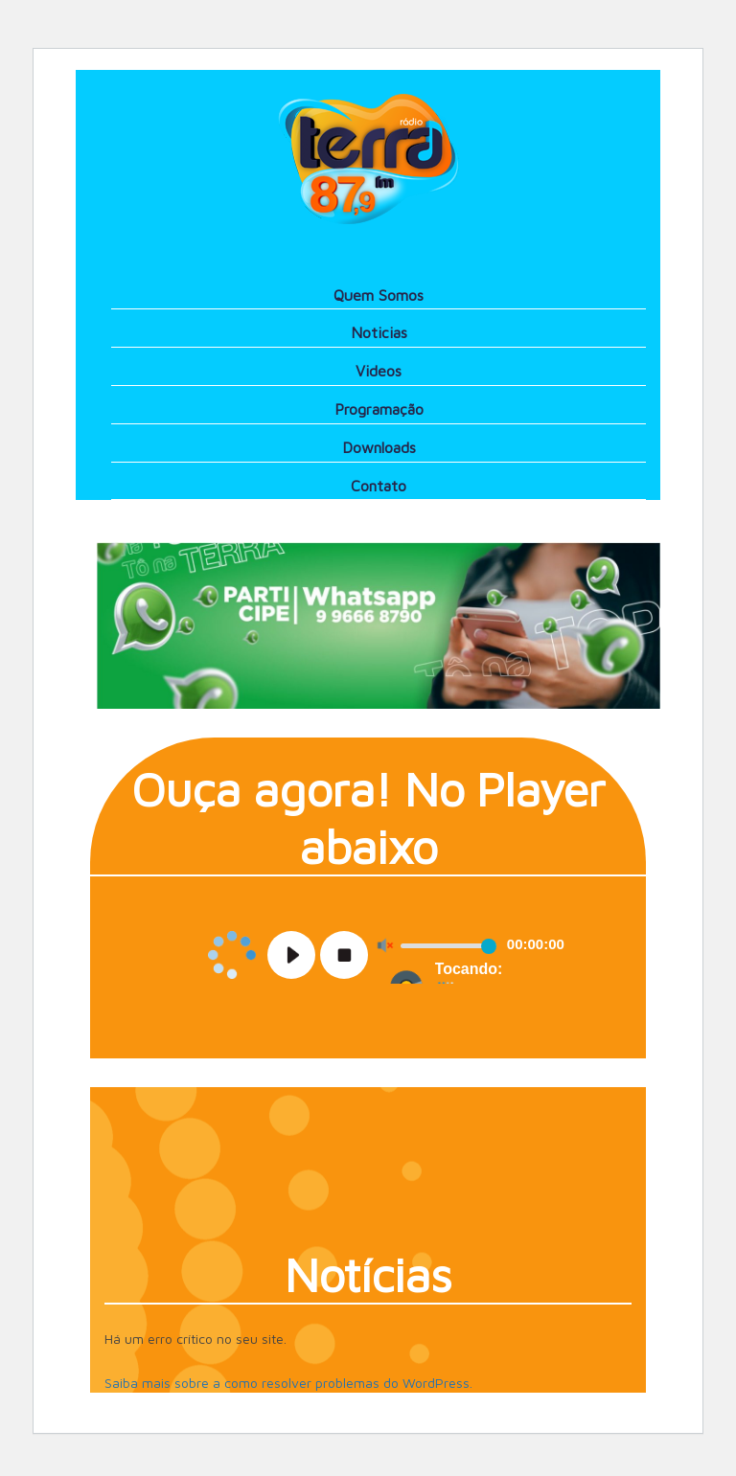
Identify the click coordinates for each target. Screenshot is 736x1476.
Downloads (379, 447)
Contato (378, 485)
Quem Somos (379, 295)
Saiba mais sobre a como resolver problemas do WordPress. (288, 1382)
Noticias (379, 332)
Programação (379, 409)
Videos (379, 370)
